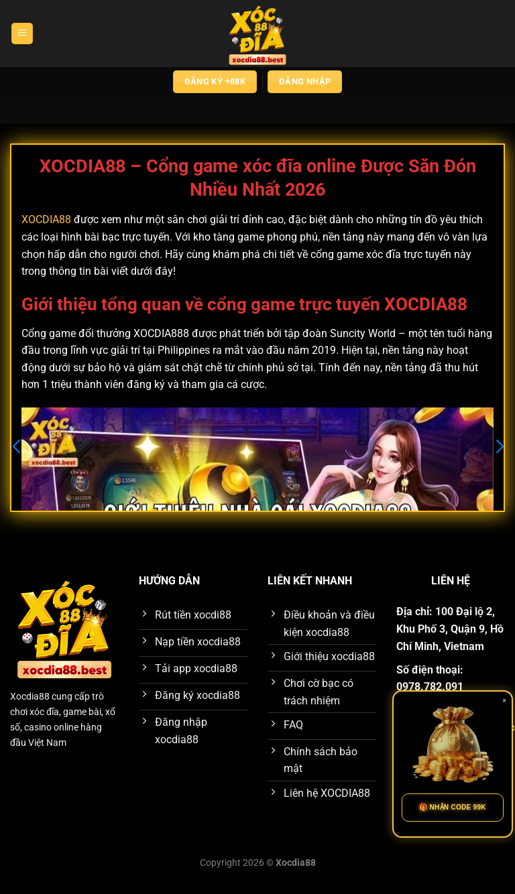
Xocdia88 (30, 696)
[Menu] (22, 34)
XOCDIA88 (46, 219)
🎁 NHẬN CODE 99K (452, 807)
